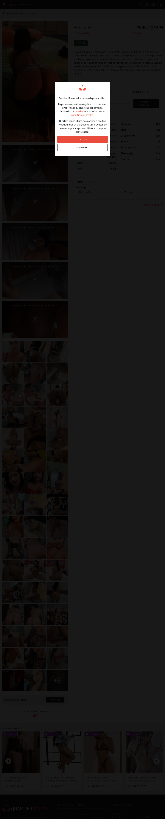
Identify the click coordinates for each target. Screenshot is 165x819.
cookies (79, 111)
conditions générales (82, 114)
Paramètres (82, 147)
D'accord (82, 139)
